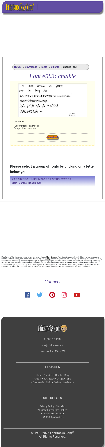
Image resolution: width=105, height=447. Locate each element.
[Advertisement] (52, 35)
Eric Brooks (52, 257)
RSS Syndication (52, 417)
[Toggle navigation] (41, 7)
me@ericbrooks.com (52, 345)
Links (48, 382)
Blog (66, 375)
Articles (38, 378)
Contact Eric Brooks (52, 413)
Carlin (56, 382)
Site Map (60, 406)
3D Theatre (49, 378)
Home (39, 375)
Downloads (31, 66)
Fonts (44, 66)
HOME (17, 66)
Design (60, 378)
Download (52, 137)
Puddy (47, 259)
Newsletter (67, 382)
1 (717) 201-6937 (52, 339)
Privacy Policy (47, 406)
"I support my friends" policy (52, 410)
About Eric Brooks (53, 375)
